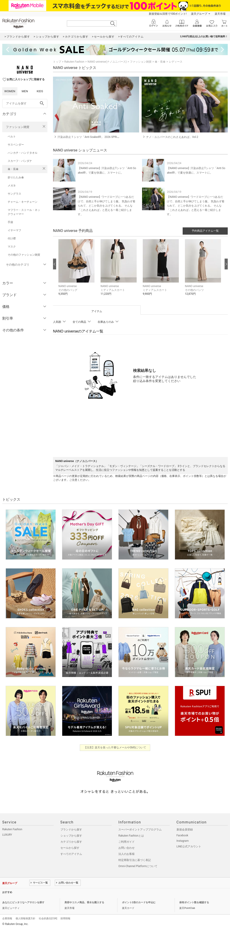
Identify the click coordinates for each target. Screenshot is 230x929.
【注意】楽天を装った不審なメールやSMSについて (115, 747)
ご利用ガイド (126, 841)
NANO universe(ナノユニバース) (106, 61)
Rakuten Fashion (74, 61)
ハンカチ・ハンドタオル (22, 152)
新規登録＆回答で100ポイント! (167, 13)
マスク (12, 246)
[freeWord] (24, 103)
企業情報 (7, 918)
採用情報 (65, 918)
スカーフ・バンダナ (20, 161)
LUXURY (7, 834)
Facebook (182, 835)
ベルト (12, 136)
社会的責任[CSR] (48, 918)
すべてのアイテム (71, 854)
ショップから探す (71, 835)
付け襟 (12, 238)
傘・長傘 (13, 169)
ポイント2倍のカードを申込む (139, 902)
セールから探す (69, 847)
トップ (57, 61)
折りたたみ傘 (16, 177)
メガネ (12, 185)
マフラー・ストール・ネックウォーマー (24, 212)
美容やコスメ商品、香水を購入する (84, 902)
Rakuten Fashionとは (131, 835)
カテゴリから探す (71, 841)
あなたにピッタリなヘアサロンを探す (23, 902)
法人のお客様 (126, 854)
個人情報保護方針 (25, 918)
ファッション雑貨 (17, 127)
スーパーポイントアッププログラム (140, 829)
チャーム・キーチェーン (22, 201)
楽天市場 (220, 13)
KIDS (40, 91)
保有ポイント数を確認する (194, 902)
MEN (25, 91)
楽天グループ (199, 13)
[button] (77, 270)
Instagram (183, 840)
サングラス (14, 193)
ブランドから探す (71, 829)
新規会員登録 (185, 829)
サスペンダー (16, 144)
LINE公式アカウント (189, 846)
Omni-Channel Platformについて (137, 866)
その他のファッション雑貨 (24, 254)
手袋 (10, 222)
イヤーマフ (14, 230)
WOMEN (9, 91)
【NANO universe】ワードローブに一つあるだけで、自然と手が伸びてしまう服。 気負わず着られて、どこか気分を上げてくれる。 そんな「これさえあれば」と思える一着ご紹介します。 (106, 205)
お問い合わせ (126, 847)
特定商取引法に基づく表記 (134, 860)
